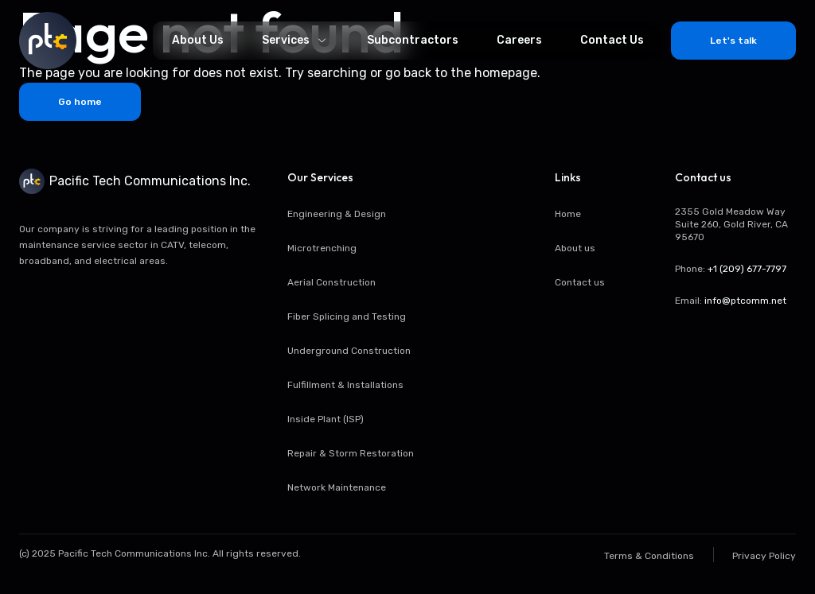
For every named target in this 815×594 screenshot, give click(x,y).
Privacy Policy (764, 555)
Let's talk (733, 40)
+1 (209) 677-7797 (747, 268)
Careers (519, 40)
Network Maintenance (336, 487)
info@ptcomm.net (745, 300)
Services (295, 40)
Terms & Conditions (649, 555)
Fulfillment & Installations (345, 384)
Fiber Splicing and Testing (346, 316)
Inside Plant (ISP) (325, 419)
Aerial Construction (331, 282)
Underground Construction (349, 350)
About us (575, 248)
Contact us (580, 282)
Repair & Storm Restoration (350, 453)
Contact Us (612, 40)
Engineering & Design (336, 213)
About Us (198, 40)
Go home (80, 101)
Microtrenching (322, 248)
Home (568, 213)
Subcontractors (412, 40)
